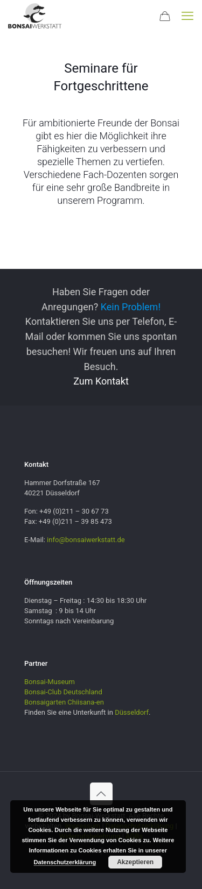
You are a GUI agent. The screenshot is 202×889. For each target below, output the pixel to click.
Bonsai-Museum (49, 682)
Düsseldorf (132, 712)
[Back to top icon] (101, 794)
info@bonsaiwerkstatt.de (86, 540)
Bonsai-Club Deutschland (63, 692)
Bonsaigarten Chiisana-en (64, 702)
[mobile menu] (187, 16)
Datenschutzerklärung (65, 862)
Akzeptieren (135, 862)
